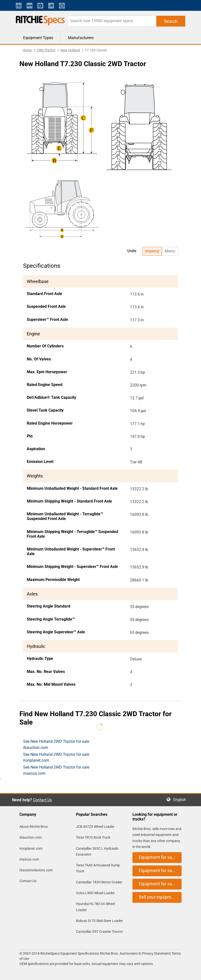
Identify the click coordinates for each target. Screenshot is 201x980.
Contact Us (42, 800)
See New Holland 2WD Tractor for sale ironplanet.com (56, 757)
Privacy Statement (156, 953)
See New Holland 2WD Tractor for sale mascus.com (56, 770)
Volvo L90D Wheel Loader (95, 893)
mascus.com (29, 859)
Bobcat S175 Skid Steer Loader (99, 921)
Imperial (152, 251)
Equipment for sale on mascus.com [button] (160, 883)
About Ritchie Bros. (34, 827)
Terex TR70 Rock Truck (93, 837)
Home (27, 50)
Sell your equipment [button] (158, 897)
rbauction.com (30, 837)
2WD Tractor (46, 50)
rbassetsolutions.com (36, 870)
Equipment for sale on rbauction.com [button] (160, 857)
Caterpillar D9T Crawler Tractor (99, 932)
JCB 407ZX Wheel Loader (95, 827)
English (181, 799)
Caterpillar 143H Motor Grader (99, 882)
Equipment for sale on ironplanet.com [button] (160, 870)
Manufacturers (81, 37)
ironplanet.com (31, 848)
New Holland (70, 50)
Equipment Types (38, 37)
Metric (170, 251)
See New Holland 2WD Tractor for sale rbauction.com (56, 744)
